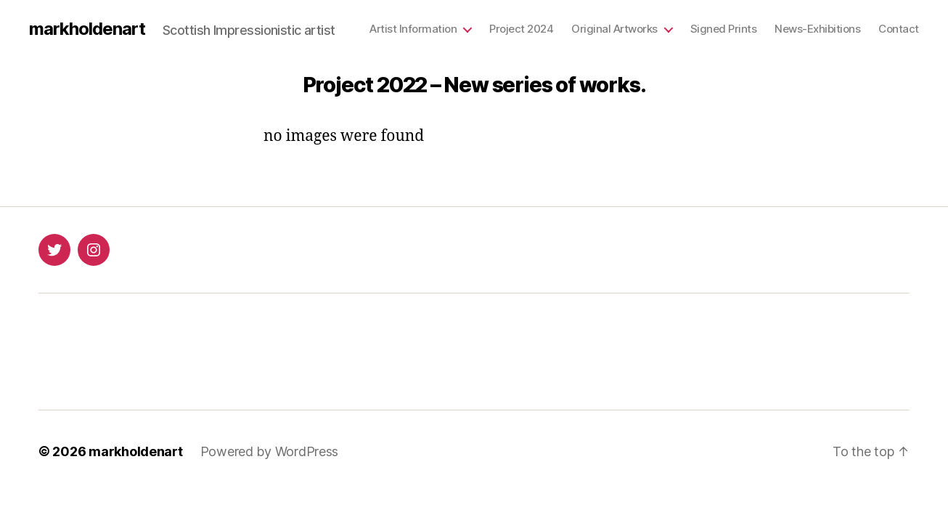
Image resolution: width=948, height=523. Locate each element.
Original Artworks (614, 29)
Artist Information (413, 29)
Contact (898, 29)
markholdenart (87, 29)
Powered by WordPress (269, 451)
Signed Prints (723, 29)
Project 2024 (521, 29)
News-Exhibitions (817, 29)
